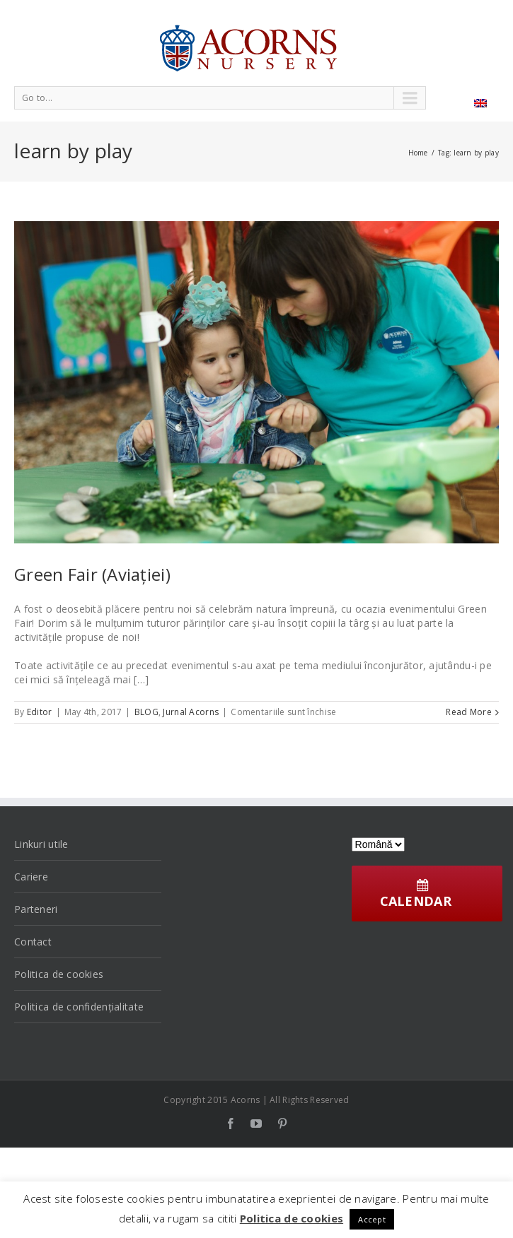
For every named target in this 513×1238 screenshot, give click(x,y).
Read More (469, 712)
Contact (33, 941)
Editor (39, 712)
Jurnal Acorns (191, 712)
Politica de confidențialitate (79, 1006)
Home (418, 153)
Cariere (31, 876)
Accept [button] (372, 1219)
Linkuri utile (41, 844)
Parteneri (36, 909)
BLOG (146, 712)
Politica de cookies (58, 974)
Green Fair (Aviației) (92, 574)
